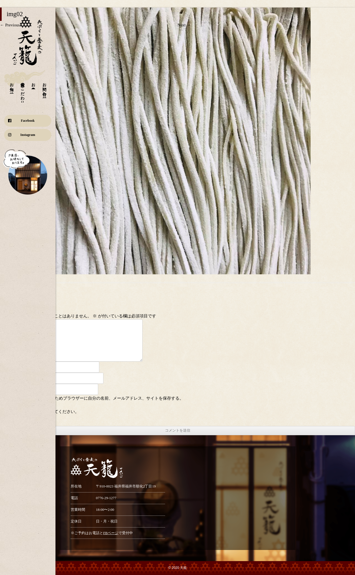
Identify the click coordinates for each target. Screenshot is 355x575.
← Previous (10, 25)
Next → (184, 25)
